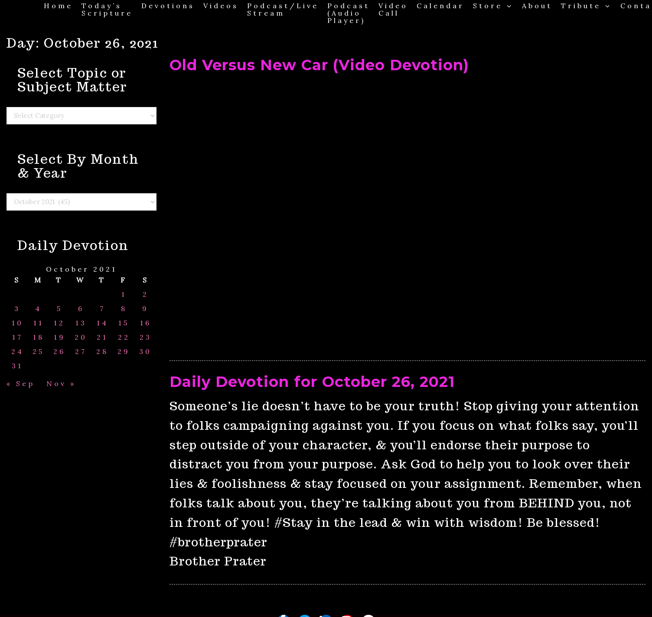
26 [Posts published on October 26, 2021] (59, 351)
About (537, 5)
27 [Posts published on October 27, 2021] (81, 351)
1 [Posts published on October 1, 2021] (124, 294)
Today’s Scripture (107, 9)
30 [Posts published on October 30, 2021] (145, 351)
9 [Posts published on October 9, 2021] (145, 308)
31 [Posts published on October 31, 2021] (17, 366)
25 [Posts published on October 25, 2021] (38, 351)
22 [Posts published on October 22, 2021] (124, 337)
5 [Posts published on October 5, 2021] (59, 308)
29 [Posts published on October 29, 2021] (123, 351)
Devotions (168, 5)
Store (493, 5)
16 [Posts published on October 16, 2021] (145, 323)
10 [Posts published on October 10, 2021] (17, 323)
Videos (220, 5)
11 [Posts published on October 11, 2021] (38, 323)
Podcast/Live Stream (283, 9)
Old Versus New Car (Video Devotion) (319, 65)
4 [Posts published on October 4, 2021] (38, 308)
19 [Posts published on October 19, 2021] (59, 337)
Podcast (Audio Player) (348, 12)
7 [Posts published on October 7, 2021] (102, 308)
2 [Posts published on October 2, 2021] (146, 294)
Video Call (393, 9)
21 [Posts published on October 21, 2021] (102, 337)
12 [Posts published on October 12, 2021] (59, 323)
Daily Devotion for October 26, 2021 (312, 382)
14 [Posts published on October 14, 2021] (102, 323)
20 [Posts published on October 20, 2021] (81, 337)
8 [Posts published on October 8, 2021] (124, 308)
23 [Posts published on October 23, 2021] (146, 337)
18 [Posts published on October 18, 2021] (38, 337)
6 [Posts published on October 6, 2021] (81, 308)
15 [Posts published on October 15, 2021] (123, 323)
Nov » (61, 383)
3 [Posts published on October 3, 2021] (17, 308)
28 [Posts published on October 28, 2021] (102, 351)
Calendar (440, 5)
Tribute (586, 5)
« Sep (21, 383)
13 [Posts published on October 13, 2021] (81, 323)
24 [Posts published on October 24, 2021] (17, 351)
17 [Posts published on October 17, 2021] (17, 337)
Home (58, 5)
